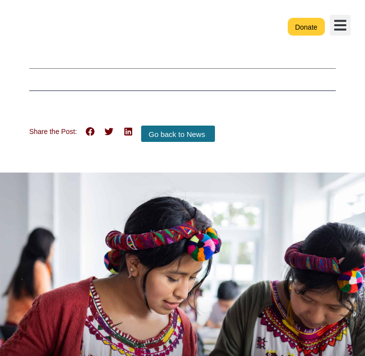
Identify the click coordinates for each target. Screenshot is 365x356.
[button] (340, 25)
